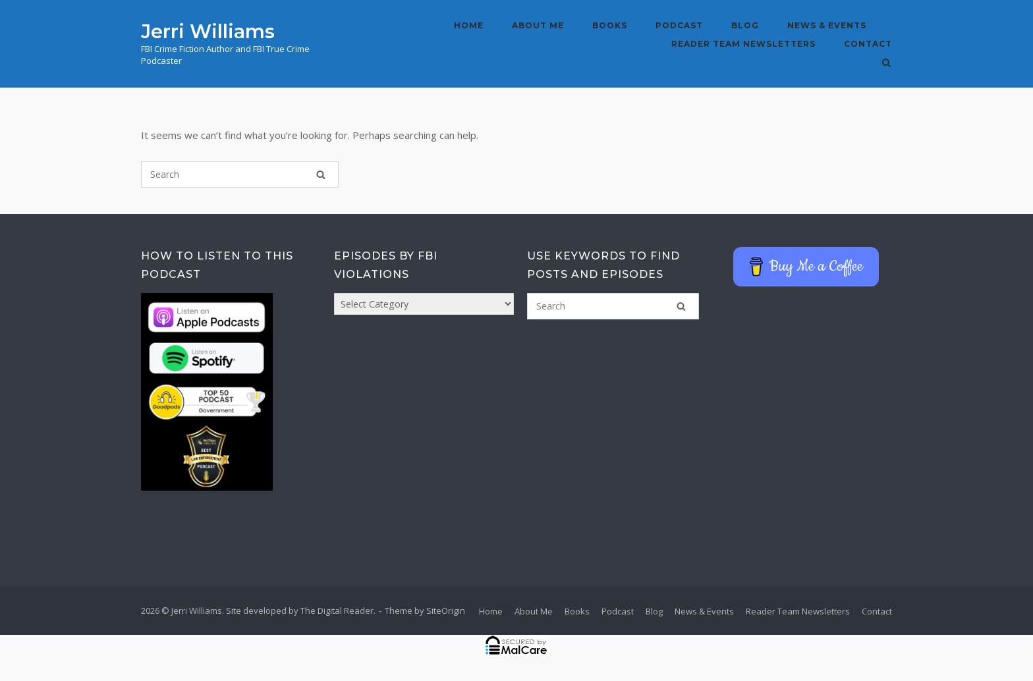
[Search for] (240, 174)
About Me (538, 25)
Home (469, 25)
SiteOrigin (445, 610)
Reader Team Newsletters (743, 44)
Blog (745, 25)
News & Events (826, 25)
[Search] (321, 174)
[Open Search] (886, 64)
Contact (868, 44)
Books (609, 25)
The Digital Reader (337, 610)
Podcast (679, 25)
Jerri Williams (208, 31)
